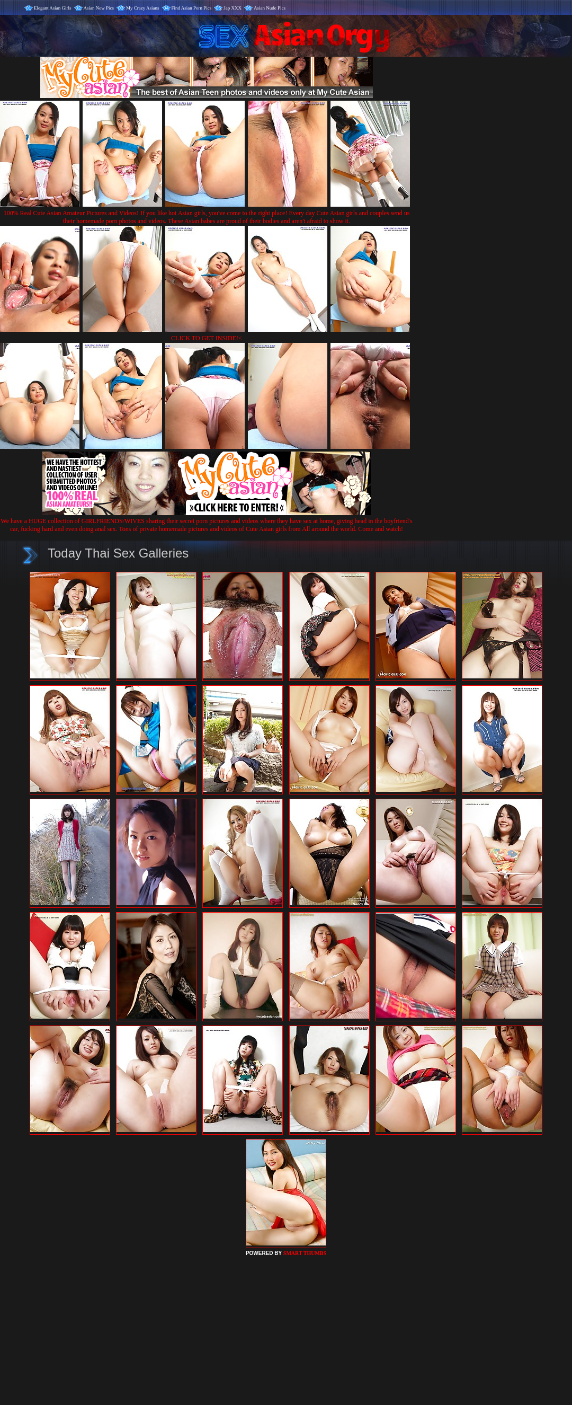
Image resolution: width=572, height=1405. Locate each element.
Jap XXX (233, 8)
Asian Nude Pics (269, 8)
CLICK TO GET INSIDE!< (206, 338)
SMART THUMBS (304, 1253)
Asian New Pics (99, 8)
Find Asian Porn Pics (192, 8)
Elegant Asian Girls (53, 8)
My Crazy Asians (142, 8)
